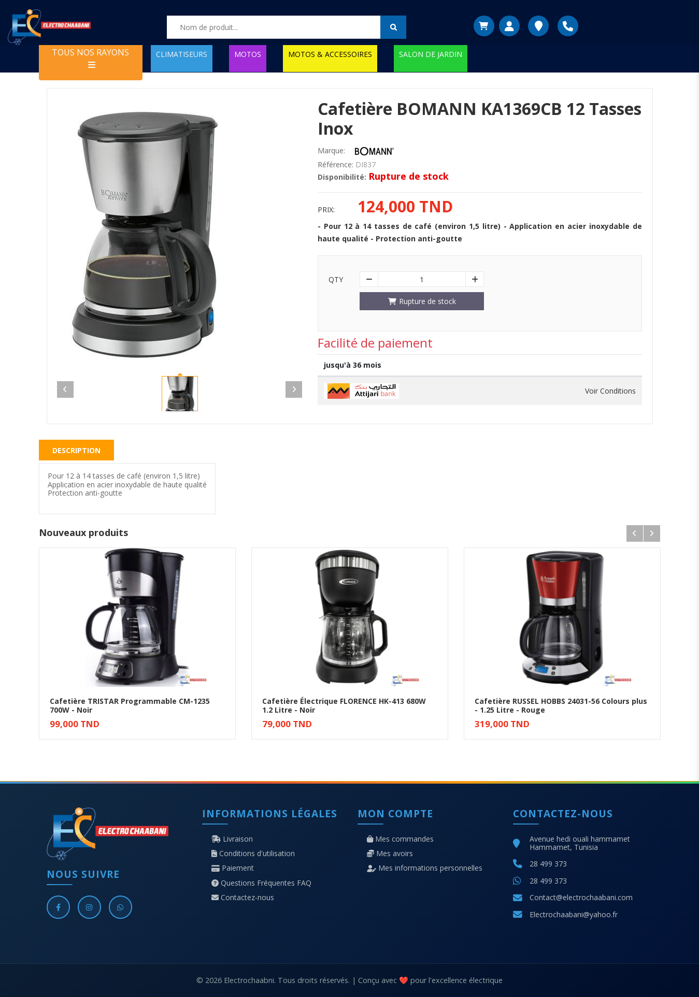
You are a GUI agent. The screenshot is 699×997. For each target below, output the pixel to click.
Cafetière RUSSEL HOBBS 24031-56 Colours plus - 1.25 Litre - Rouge (561, 705)
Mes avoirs (390, 853)
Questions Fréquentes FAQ (261, 883)
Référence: (335, 165)
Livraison (232, 839)
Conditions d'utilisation (253, 853)
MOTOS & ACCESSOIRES (330, 54)
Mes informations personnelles (424, 868)
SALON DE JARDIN (430, 54)
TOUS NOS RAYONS (90, 58)
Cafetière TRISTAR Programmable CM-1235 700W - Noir (130, 705)
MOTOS (247, 54)
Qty (336, 280)
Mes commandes (400, 839)
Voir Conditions (610, 391)
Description (76, 450)
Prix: (326, 210)
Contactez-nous (242, 897)
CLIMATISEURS (181, 54)
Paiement (232, 868)
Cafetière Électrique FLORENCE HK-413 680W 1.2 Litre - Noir (344, 705)
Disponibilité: (342, 177)
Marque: (331, 151)
